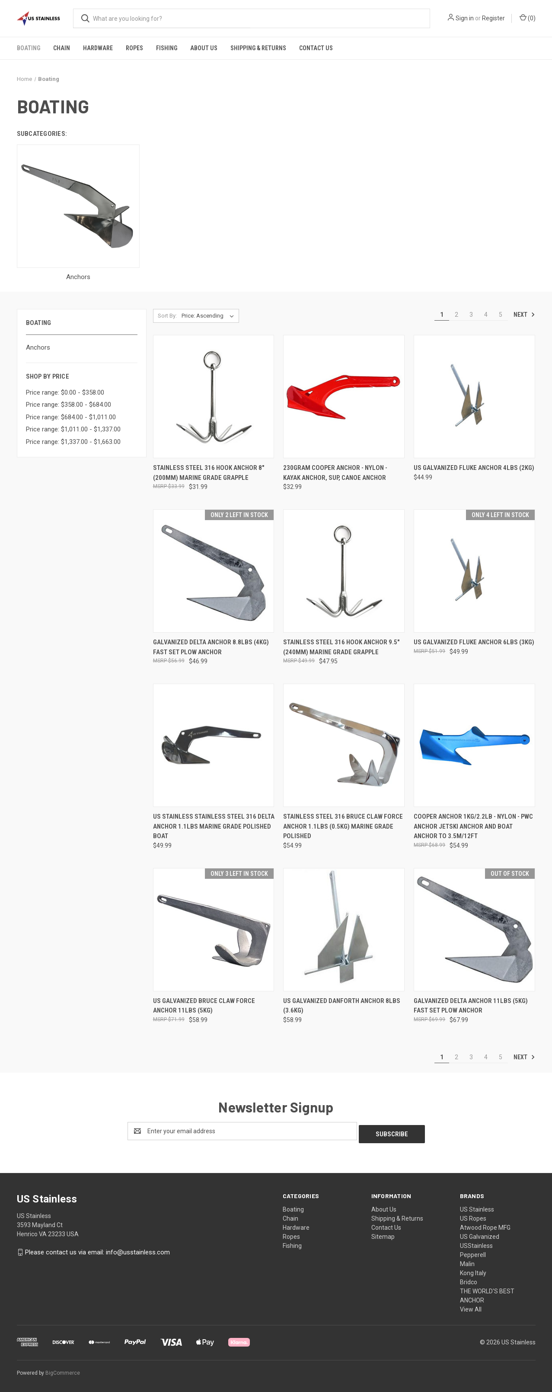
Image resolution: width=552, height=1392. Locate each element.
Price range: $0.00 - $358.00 (65, 392)
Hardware (98, 48)
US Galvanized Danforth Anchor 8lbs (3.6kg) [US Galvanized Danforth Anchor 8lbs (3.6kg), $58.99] (341, 1006)
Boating (28, 48)
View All (471, 1306)
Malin (467, 1260)
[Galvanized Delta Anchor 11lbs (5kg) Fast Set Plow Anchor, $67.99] (474, 930)
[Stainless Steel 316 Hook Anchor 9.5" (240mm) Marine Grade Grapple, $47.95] (344, 571)
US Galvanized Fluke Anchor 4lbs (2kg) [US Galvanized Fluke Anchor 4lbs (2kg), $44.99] (474, 468)
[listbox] (209, 315)
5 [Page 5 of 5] (500, 314)
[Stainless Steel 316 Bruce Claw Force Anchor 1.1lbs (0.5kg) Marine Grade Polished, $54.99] (344, 745)
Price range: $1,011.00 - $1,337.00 (73, 429)
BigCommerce (62, 1370)
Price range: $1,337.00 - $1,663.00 (73, 442)
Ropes (134, 48)
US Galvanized (479, 1233)
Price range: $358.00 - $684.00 (68, 404)
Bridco (468, 1279)
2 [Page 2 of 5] (456, 314)
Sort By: (167, 315)
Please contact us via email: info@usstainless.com (97, 1249)
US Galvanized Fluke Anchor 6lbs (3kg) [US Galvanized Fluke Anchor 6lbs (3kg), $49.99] (474, 642)
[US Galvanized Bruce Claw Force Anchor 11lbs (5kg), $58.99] (214, 930)
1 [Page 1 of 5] (442, 314)
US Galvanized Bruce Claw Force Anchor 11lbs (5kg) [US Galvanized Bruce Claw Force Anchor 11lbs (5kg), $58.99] (204, 1006)
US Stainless (477, 1206)
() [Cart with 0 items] (528, 18)
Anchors (38, 347)
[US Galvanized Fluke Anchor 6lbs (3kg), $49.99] (474, 571)
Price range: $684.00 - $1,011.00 (71, 417)
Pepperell (473, 1251)
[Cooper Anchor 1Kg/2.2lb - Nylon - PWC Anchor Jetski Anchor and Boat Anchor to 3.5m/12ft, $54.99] (474, 745)
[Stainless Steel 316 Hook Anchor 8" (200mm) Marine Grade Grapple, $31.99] (214, 396)
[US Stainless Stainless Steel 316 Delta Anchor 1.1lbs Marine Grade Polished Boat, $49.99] (214, 745)
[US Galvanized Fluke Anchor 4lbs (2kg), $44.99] (474, 396)
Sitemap (383, 1233)
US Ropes (473, 1215)
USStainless (476, 1242)
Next (524, 314)
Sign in (465, 18)
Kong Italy (473, 1270)
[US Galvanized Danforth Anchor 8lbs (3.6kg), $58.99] (344, 930)
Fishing (166, 48)
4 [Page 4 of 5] (486, 314)
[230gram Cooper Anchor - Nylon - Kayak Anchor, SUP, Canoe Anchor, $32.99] (344, 396)
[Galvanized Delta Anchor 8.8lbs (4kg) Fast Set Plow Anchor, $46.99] (214, 571)
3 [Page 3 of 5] (471, 314)
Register (493, 18)
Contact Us (316, 48)
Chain (61, 48)
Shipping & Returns (258, 48)
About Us (203, 48)
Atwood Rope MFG (485, 1224)
